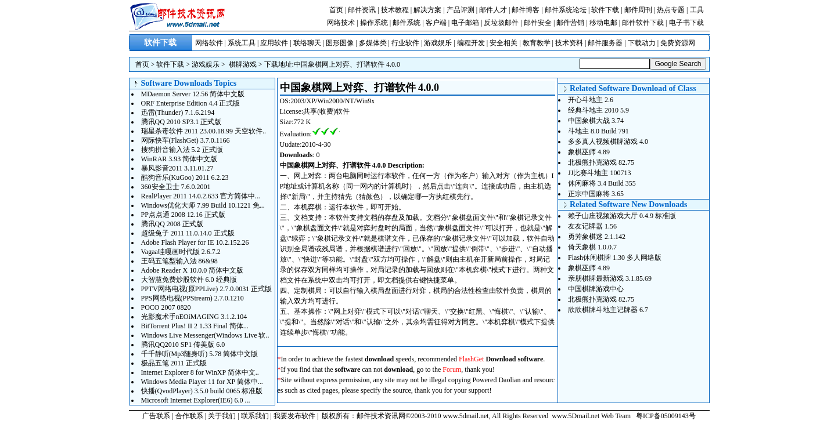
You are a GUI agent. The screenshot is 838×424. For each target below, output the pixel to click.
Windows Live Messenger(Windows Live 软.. (205, 335)
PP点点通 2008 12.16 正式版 (183, 215)
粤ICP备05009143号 (666, 416)
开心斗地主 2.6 (590, 100)
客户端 (436, 23)
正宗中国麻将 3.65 (596, 194)
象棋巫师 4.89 (589, 152)
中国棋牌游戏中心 (596, 289)
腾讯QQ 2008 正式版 (172, 224)
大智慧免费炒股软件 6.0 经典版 (189, 280)
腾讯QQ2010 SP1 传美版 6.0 (183, 344)
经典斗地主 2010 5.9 (598, 110)
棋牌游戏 (243, 64)
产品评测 (460, 10)
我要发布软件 (294, 416)
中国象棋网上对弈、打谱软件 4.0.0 (347, 64)
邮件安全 (538, 23)
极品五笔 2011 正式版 (174, 363)
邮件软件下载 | (645, 23)
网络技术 (341, 23)
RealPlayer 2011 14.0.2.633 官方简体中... (200, 196)
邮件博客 (526, 10)
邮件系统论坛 (566, 10)
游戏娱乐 (438, 43)
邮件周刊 (638, 10)
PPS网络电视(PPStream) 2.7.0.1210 (192, 298)
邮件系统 (406, 23)
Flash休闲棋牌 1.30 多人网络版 (614, 257)
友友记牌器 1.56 (592, 226)
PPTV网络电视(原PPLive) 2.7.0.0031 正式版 (206, 289)
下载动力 (642, 43)
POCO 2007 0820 (166, 307)
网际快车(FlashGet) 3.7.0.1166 (185, 140)
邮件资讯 (362, 10)
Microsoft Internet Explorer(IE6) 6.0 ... (195, 400)
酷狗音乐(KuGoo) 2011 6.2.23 (185, 177)
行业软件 (405, 43)
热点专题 (671, 10)
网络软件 (209, 43)
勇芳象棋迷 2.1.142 (596, 237)
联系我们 (255, 416)
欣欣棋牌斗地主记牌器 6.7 (608, 310)
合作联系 (189, 416)
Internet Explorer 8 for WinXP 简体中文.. (200, 372)
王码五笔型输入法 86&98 (179, 261)
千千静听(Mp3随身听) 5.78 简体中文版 (199, 354)
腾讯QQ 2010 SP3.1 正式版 (181, 122)
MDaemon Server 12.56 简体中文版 (193, 94)
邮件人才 (493, 10)
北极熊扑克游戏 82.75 (601, 162)
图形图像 (340, 43)
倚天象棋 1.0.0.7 (592, 247)
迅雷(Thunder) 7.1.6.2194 (178, 112)
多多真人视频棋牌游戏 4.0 (608, 141)
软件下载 (605, 10)
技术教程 (395, 10)
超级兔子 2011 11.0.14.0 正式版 (188, 233)
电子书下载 (686, 23)
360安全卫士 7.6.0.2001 (176, 187)
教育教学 (537, 43)
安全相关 (503, 43)
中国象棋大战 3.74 (596, 121)
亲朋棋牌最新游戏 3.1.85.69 (610, 278)
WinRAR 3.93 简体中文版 (179, 159)
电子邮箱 (465, 23)
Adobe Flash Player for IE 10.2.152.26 (195, 242)
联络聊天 (307, 43)
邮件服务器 (605, 43)
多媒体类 (373, 43)
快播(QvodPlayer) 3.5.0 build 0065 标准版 (202, 391)
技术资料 (569, 43)
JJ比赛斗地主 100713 (599, 173)
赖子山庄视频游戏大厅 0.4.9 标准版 (622, 216)
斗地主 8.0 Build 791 (598, 131)
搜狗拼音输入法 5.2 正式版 (182, 150)
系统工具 (242, 43)
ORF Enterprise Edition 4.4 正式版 (190, 103)
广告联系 (156, 416)
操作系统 (374, 23)
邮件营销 (570, 23)
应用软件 (274, 43)
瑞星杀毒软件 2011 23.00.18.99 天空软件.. (204, 131)
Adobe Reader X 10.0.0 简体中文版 (192, 270)
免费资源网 (677, 43)
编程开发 (471, 43)
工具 (697, 10)
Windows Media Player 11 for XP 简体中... (202, 382)
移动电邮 (603, 23)
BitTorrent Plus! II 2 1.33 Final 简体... (195, 326)
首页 (336, 10)
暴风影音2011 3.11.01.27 (177, 168)
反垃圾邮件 (501, 23)
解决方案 (427, 10)
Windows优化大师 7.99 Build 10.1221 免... (203, 205)
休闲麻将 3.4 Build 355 (602, 183)
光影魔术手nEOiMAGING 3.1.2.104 (194, 317)
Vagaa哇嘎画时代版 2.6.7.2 (181, 252)
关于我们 (222, 416)
